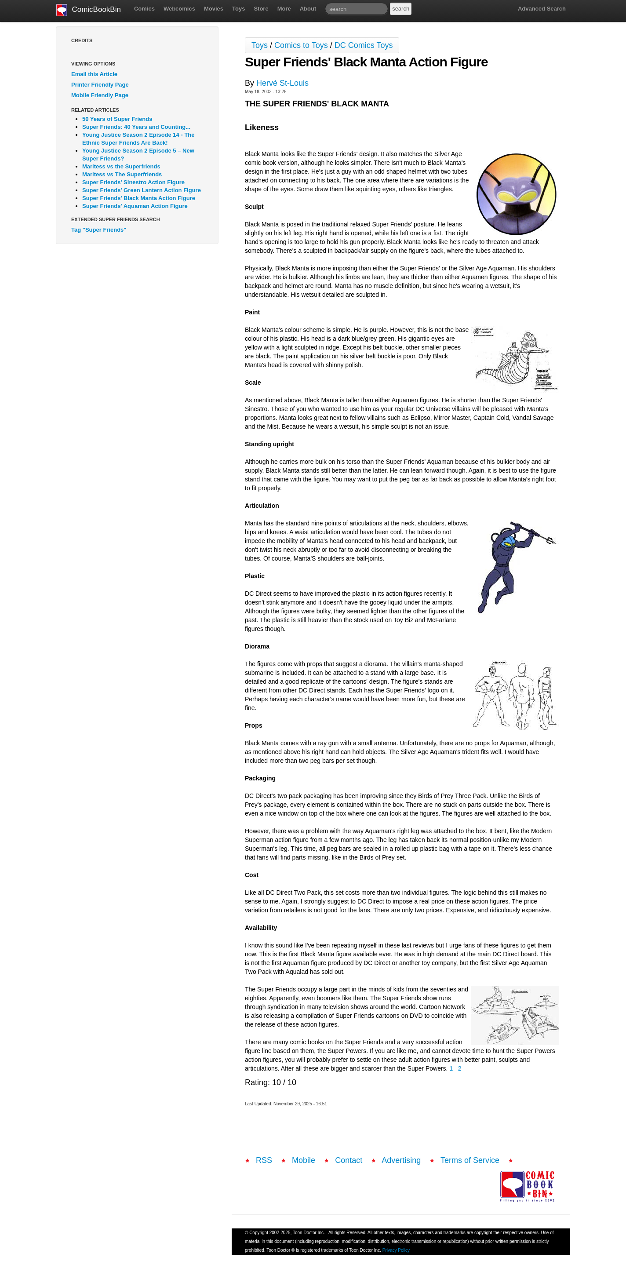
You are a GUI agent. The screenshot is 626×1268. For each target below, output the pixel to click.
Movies (213, 8)
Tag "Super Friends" (99, 229)
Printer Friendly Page (100, 84)
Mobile (303, 1160)
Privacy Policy (396, 1250)
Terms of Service (469, 1160)
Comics (144, 8)
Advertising (401, 1160)
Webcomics (179, 8)
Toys (238, 8)
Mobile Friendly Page (99, 95)
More (284, 8)
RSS (264, 1160)
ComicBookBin (88, 10)
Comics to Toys (301, 45)
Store (261, 8)
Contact (348, 1160)
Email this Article (94, 74)
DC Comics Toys (364, 45)
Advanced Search (542, 8)
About (308, 8)
